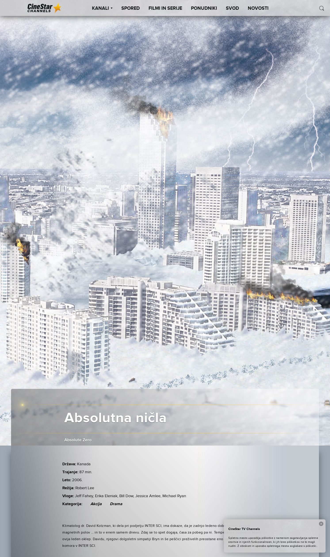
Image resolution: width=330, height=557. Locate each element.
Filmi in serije (165, 8)
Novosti (258, 8)
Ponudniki (204, 8)
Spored (130, 8)
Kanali (102, 8)
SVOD (232, 8)
